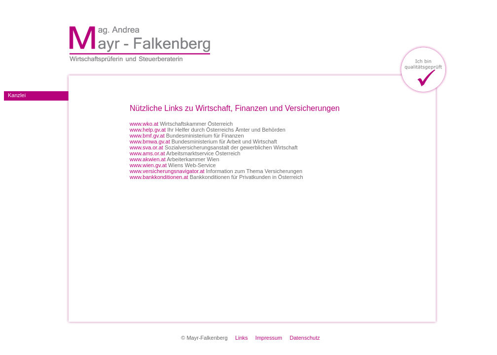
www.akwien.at (148, 159)
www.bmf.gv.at (147, 136)
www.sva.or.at (146, 147)
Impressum (268, 338)
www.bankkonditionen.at (159, 177)
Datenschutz (305, 338)
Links (241, 338)
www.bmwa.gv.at (150, 141)
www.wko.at (144, 124)
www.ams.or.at (147, 153)
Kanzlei (17, 95)
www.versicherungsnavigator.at (167, 171)
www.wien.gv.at (148, 165)
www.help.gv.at (148, 130)
